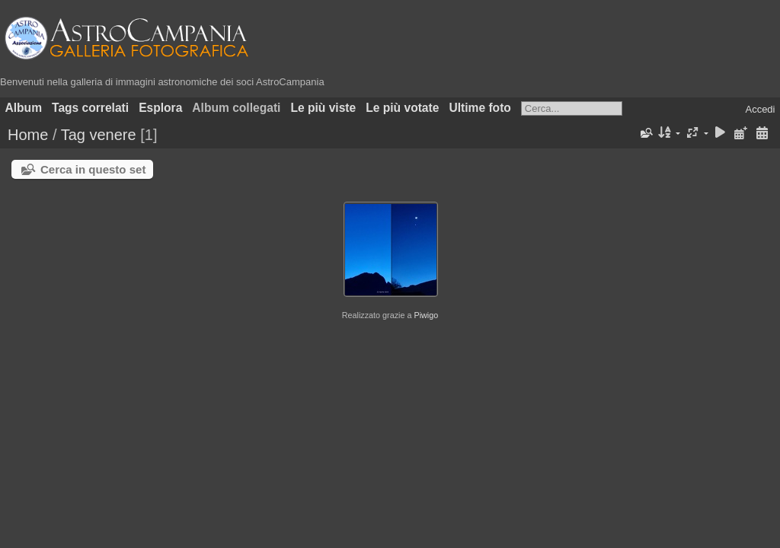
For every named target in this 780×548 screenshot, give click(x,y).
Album (24, 107)
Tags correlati (90, 107)
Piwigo (426, 315)
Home (28, 134)
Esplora (160, 107)
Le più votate (402, 107)
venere (112, 134)
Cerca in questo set (92, 169)
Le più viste (323, 107)
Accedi (760, 109)
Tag (73, 134)
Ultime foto (479, 107)
